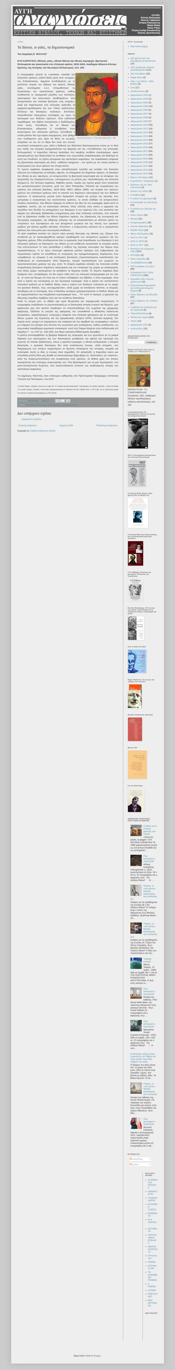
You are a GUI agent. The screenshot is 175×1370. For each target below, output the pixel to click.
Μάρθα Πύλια (136, 230)
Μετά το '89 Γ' (137, 245)
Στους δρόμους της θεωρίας (144, 294)
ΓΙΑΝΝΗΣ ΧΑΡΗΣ (152, 1199)
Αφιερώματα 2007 (139, 113)
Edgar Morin (136, 77)
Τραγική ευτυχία (147, 960)
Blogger (97, 1355)
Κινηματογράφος (138, 222)
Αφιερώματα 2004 (139, 102)
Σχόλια (134, 1164)
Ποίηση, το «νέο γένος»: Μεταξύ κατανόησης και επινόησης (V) (143, 892)
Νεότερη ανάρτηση (27, 425)
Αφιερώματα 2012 (139, 132)
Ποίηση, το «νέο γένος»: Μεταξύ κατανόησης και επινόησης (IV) (143, 930)
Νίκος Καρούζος (138, 259)
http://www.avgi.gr (139, 46)
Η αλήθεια (135, 195)
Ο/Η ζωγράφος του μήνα (142, 266)
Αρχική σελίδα (66, 425)
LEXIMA (152, 1290)
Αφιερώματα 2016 (139, 147)
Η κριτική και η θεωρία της (143, 208)
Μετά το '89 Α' (137, 237)
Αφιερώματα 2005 (139, 106)
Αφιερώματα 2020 (139, 162)
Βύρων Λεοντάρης (139, 177)
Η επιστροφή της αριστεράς (143, 202)
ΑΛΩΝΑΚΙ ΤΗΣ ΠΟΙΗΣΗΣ (153, 1184)
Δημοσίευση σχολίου (31, 419)
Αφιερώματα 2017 (139, 151)
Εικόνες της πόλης (139, 191)
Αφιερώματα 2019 (139, 158)
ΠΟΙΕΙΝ (151, 1262)
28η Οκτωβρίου (138, 73)
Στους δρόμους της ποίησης (144, 300)
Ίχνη (132, 87)
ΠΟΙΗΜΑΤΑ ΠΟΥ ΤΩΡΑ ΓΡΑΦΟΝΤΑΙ (141, 274)
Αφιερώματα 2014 (139, 140)
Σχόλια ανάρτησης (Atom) (42, 430)
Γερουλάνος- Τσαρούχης (142, 181)
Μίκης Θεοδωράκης (139, 233)
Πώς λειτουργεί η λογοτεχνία (149, 859)
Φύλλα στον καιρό (139, 317)
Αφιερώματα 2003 (139, 99)
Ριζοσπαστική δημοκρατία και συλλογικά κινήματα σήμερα (142, 288)
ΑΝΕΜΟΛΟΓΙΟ (152, 1192)
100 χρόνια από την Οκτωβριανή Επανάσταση (143, 59)
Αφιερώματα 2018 (139, 155)
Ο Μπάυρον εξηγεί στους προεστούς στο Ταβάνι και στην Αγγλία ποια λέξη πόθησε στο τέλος (143, 1058)
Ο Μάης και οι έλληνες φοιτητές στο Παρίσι (150, 830)
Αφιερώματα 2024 (139, 173)
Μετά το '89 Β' (137, 241)
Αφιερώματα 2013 (139, 136)
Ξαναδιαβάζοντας (138, 262)
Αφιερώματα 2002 (139, 95)
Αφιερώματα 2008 (139, 117)
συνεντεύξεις (136, 328)
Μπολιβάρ (135, 255)
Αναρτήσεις (136, 1159)
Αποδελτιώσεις (137, 91)
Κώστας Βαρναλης (139, 226)
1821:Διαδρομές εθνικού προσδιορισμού (43, 405)
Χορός (133, 321)
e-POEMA (152, 1285)
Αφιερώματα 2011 (139, 128)
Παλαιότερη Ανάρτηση (106, 425)
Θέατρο (134, 218)
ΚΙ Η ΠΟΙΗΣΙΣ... (152, 1222)
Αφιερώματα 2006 (139, 110)
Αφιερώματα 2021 (70, 405)
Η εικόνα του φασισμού (141, 198)
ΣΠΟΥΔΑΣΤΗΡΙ (152, 1267)
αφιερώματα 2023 (139, 324)
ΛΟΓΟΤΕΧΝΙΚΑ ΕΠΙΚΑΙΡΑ (152, 1239)
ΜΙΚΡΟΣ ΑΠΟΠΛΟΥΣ (152, 1249)
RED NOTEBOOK (152, 1303)
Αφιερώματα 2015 (139, 143)
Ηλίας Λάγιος (136, 215)
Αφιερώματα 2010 (139, 125)
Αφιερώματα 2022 (139, 170)
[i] (27, 182)
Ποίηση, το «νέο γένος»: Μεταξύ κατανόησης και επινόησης (150, 1088)
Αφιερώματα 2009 (139, 121)
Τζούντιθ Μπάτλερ (139, 313)
